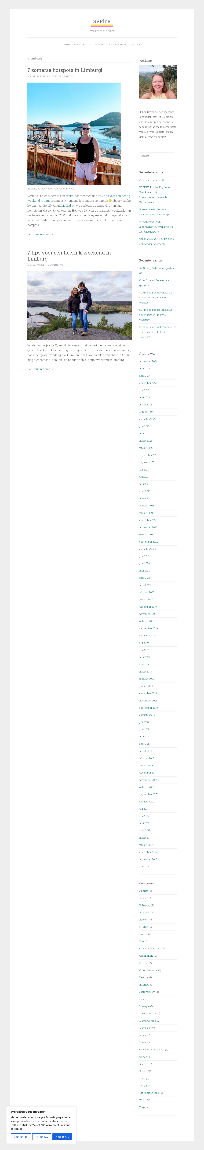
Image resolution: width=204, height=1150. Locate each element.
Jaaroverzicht (147, 991)
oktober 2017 (146, 787)
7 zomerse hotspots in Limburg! (64, 69)
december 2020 (148, 520)
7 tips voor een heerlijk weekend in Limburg (69, 255)
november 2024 (148, 361)
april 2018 (144, 743)
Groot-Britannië (148, 970)
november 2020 (148, 527)
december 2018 (148, 693)
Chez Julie (145, 280)
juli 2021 (144, 469)
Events (143, 934)
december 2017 (148, 772)
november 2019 (148, 613)
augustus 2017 (147, 801)
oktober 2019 (146, 621)
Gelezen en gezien (150, 948)
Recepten (144, 1064)
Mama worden (147, 1020)
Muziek (143, 1042)
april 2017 (144, 830)
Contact (135, 44)
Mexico (143, 1035)
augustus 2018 (147, 714)
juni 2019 (144, 650)
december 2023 (148, 382)
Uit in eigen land (149, 1092)
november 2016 (148, 859)
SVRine (102, 22)
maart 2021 (145, 498)
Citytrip (143, 926)
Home (67, 44)
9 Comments (55, 265)
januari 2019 (146, 686)
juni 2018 (144, 729)
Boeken (143, 919)
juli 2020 (144, 556)
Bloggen (144, 912)
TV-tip (143, 1085)
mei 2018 (144, 736)
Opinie (143, 1056)
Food (142, 941)
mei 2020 (144, 570)
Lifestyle (144, 1006)
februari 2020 (146, 592)
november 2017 (148, 779)
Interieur (144, 984)
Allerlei (143, 890)
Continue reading (40, 234)
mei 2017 (144, 823)
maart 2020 (145, 585)
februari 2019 (146, 678)
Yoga (142, 1107)
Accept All (62, 1136)
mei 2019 (144, 657)
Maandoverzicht (148, 1013)
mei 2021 (144, 483)
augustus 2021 (147, 462)
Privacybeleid (82, 44)
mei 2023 (144, 397)
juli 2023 (144, 390)
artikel (70, 196)
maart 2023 (145, 404)
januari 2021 (146, 512)
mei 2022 (144, 433)
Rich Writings (118, 44)
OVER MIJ (100, 44)
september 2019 (148, 628)
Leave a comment (63, 76)
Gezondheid (146, 955)
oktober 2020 (146, 534)
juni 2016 (144, 866)
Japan (142, 999)
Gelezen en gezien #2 (151, 180)
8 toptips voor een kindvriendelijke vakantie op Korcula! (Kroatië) (156, 226)
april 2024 (144, 375)
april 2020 (145, 577)
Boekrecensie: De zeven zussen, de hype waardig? (155, 297)
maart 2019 (145, 671)
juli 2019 (144, 642)
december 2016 (148, 852)
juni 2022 (144, 426)
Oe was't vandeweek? (151, 1049)
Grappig (143, 963)
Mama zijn (145, 1027)
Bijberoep (144, 905)
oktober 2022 (146, 411)
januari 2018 (146, 765)
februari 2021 (146, 505)
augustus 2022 (147, 419)
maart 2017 (145, 837)
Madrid (66, 205)
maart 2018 (145, 751)
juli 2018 (144, 722)
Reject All (42, 1136)
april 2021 (144, 491)
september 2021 (148, 455)
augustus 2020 (147, 549)
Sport (142, 1078)
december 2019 (148, 606)
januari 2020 (146, 599)
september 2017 (148, 794)
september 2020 (148, 541)
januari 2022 (146, 447)
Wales (142, 1100)
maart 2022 (145, 440)
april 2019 (144, 664)
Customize (21, 1136)
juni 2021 (144, 476)
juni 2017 (144, 816)
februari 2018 (146, 758)
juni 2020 (144, 563)
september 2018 (148, 707)
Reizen (143, 1071)
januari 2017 (146, 844)
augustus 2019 (147, 635)
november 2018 (148, 700)
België (143, 897)
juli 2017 (144, 808)
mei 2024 (144, 368)
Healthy (144, 977)
